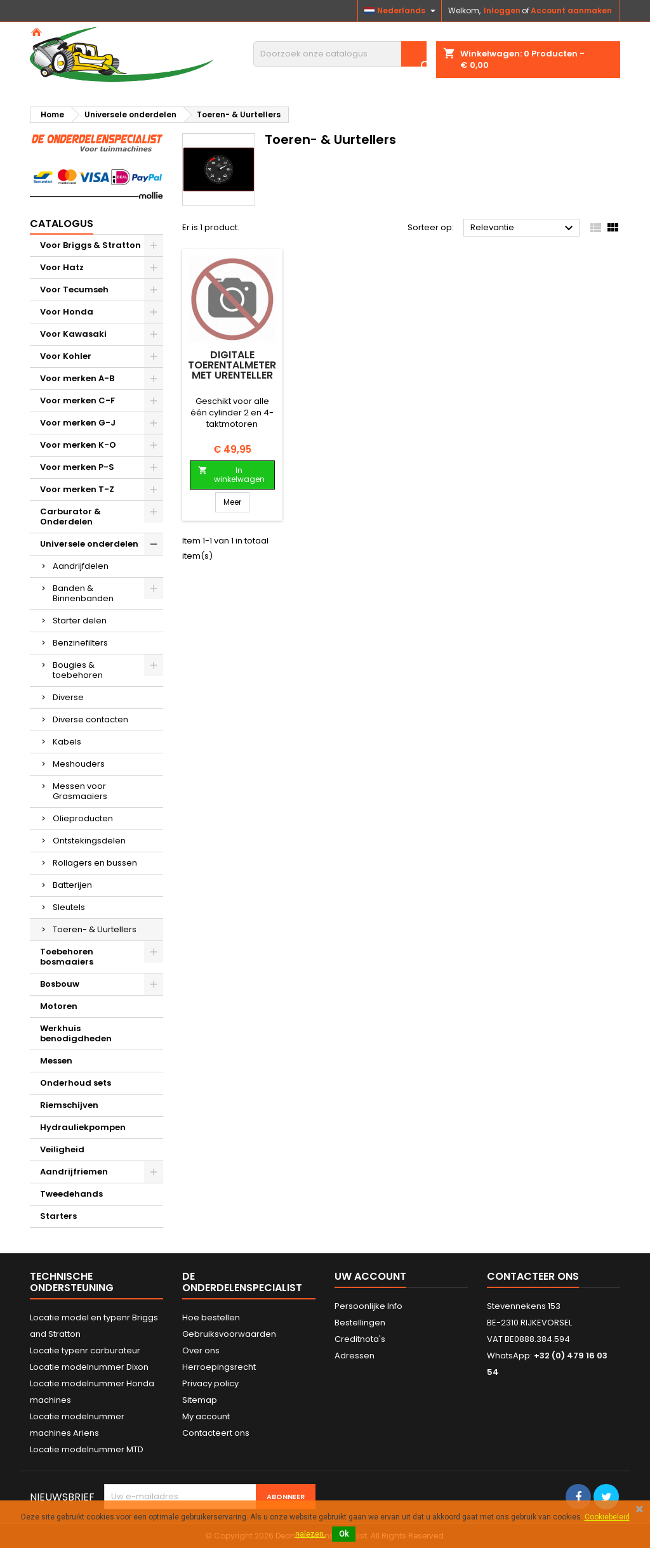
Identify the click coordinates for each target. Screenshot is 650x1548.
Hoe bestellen (211, 1317)
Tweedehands (71, 1194)
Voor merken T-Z (77, 489)
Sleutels (69, 907)
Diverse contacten (90, 719)
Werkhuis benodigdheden (76, 1033)
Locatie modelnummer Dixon (89, 1367)
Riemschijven (69, 1105)
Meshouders (79, 764)
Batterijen (72, 885)
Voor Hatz (62, 267)
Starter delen (80, 621)
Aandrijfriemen (74, 1172)
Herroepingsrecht (219, 1367)
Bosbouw (59, 984)
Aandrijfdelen (81, 566)
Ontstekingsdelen (89, 841)
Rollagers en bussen (95, 863)
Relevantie (523, 228)
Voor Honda (66, 312)
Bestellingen (360, 1323)
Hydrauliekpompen (83, 1127)
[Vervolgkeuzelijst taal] (401, 11)
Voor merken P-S (77, 467)
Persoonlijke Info (368, 1306)
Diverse (68, 697)
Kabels (67, 742)
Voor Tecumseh (74, 289)
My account (206, 1416)
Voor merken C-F (77, 400)
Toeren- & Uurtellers (94, 929)
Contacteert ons (215, 1433)
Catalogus (61, 223)
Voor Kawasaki (73, 334)
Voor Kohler (65, 356)
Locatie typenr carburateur (85, 1350)
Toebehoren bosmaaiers (66, 957)
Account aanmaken (571, 10)
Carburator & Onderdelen (70, 516)
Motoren (58, 1006)
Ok (343, 1534)
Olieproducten (83, 818)
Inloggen (502, 10)
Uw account (370, 1276)
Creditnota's (360, 1339)
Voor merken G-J (78, 423)
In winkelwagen (231, 475)
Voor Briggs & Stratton (90, 245)
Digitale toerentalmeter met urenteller (232, 365)
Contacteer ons (533, 1276)
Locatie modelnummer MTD (86, 1449)
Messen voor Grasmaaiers (80, 791)
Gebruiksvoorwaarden (229, 1334)
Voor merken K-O (78, 445)
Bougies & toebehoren (78, 670)
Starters (58, 1216)
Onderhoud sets (75, 1083)
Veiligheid (62, 1149)
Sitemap (199, 1400)
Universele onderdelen (89, 544)
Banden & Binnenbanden (83, 593)
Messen (56, 1061)
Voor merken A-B (77, 378)
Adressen (355, 1356)
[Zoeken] (340, 54)
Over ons (201, 1350)
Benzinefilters (80, 643)
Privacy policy (210, 1383)
